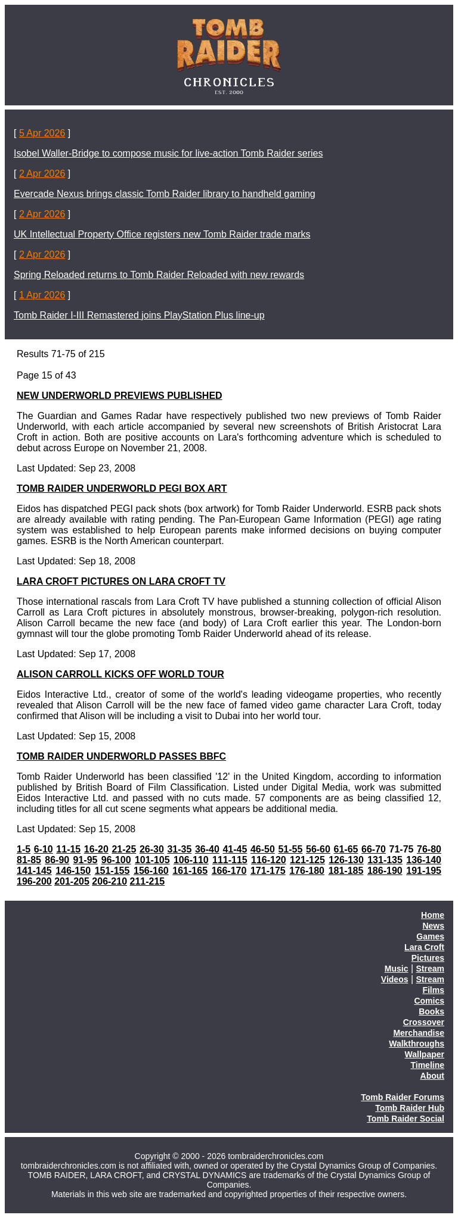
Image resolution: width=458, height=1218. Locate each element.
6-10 (43, 849)
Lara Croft (424, 947)
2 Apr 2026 (42, 173)
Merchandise (418, 1033)
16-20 (96, 849)
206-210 (109, 881)
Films (433, 990)
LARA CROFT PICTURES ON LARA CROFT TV (121, 581)
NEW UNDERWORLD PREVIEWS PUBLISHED (119, 396)
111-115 (229, 860)
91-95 (85, 860)
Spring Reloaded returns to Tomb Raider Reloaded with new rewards (159, 275)
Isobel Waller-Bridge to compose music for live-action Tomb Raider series (168, 153)
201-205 (71, 881)
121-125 (307, 860)
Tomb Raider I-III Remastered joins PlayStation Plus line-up (139, 315)
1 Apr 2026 (42, 295)
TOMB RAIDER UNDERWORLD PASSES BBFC (121, 756)
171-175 (268, 871)
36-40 (207, 849)
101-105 (152, 860)
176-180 (306, 871)
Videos (395, 979)
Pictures (427, 958)
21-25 (124, 849)
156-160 (151, 871)
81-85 (29, 860)
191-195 (423, 871)
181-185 (346, 871)
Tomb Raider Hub (409, 1108)
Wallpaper (424, 1054)
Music (397, 968)
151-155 (112, 871)
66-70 (373, 849)
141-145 (34, 871)
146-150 (73, 871)
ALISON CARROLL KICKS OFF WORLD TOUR (120, 674)
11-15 (68, 849)
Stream (430, 968)
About (432, 1075)
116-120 (268, 860)
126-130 (346, 860)
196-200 (34, 881)
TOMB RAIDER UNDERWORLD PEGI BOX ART (122, 488)
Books (431, 1011)
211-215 (147, 881)
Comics (429, 1000)
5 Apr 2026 (42, 133)
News (433, 925)
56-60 (318, 849)
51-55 (290, 849)
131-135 (385, 860)
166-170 (229, 871)
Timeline (427, 1065)
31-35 (179, 849)
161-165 (190, 871)
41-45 (234, 849)
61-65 (346, 849)
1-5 (23, 849)
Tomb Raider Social (405, 1118)
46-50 (262, 849)
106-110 (191, 860)
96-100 (116, 860)
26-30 (152, 849)
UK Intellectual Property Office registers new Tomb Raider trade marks (162, 234)
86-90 (57, 860)
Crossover (423, 1022)
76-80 (429, 849)
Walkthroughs (416, 1043)
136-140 (423, 860)
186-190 (385, 871)
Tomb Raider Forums (402, 1097)
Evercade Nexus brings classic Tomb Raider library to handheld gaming (164, 194)
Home (432, 915)
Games (430, 936)
